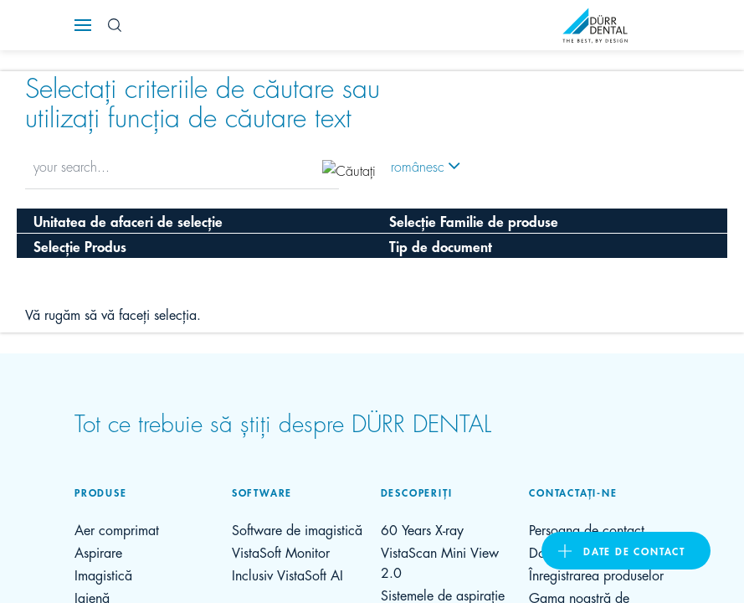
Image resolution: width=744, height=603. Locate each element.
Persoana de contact (586, 528)
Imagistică (103, 574)
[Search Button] (115, 25)
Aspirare (98, 551)
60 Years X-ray (422, 528)
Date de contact (634, 551)
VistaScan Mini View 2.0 (440, 561)
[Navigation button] (83, 25)
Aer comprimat (116, 528)
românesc (417, 165)
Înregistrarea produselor (596, 574)
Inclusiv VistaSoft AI (287, 574)
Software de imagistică (297, 528)
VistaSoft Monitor (281, 551)
